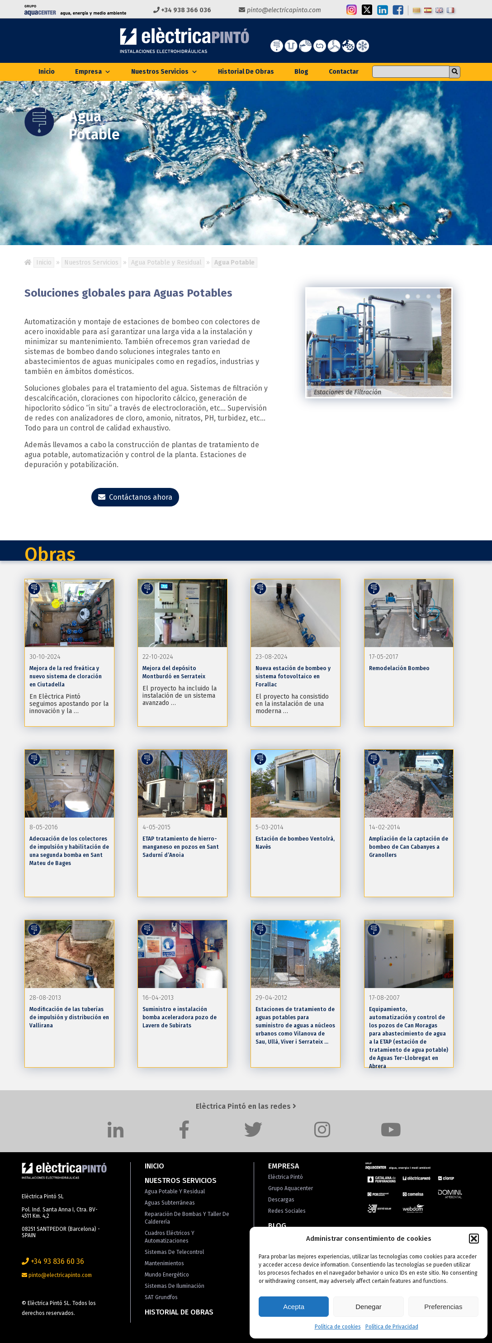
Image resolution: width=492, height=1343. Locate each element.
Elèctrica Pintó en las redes (246, 1106)
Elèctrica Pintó (285, 1177)
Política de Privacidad (391, 1327)
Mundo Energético (167, 1275)
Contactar (344, 72)
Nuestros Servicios (164, 72)
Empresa (93, 72)
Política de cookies (338, 1327)
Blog (301, 72)
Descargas (281, 1199)
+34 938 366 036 (182, 10)
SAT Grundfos (161, 1297)
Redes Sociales (287, 1211)
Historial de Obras (246, 72)
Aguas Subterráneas (170, 1203)
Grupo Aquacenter (290, 1188)
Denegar (368, 1306)
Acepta (293, 1306)
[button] (473, 1238)
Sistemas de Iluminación (174, 1286)
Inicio (46, 72)
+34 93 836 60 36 (53, 1261)
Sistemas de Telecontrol (174, 1252)
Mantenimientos (164, 1263)
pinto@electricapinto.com (280, 10)
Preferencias (443, 1306)
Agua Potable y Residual (166, 262)
